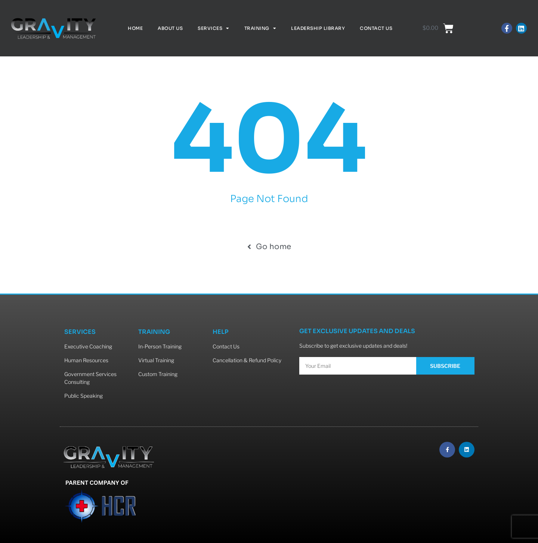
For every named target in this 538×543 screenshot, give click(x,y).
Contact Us (376, 28)
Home (135, 28)
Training (260, 28)
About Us (170, 28)
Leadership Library (318, 28)
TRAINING (154, 332)
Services (213, 28)
